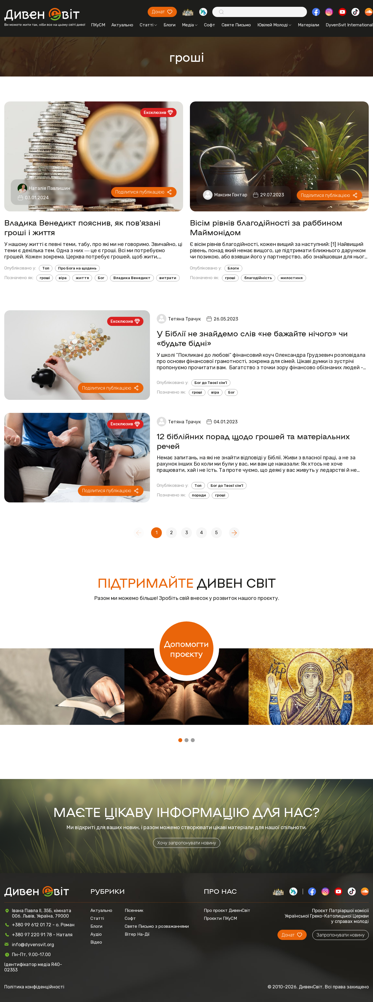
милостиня (292, 278)
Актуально (122, 24)
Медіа (190, 24)
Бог (101, 278)
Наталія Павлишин (49, 188)
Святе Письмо (236, 24)
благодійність (258, 278)
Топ (45, 268)
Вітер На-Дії (137, 934)
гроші (45, 278)
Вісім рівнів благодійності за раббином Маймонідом (266, 227)
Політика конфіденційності (34, 987)
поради (199, 495)
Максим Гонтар (230, 195)
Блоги (169, 24)
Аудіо (96, 934)
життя (82, 278)
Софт (209, 24)
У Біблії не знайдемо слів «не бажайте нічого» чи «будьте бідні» (252, 337)
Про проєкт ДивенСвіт (227, 910)
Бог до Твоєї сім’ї (210, 383)
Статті (148, 24)
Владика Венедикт (132, 278)
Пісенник (134, 910)
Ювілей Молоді (274, 24)
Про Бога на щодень (77, 268)
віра (63, 278)
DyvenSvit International (349, 24)
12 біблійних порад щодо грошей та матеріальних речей (253, 440)
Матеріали (308, 24)
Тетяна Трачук (184, 319)
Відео (96, 942)
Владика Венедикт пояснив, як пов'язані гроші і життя (82, 227)
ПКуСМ (98, 24)
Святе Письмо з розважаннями (157, 926)
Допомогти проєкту (186, 648)
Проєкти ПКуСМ (220, 918)
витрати (167, 278)
